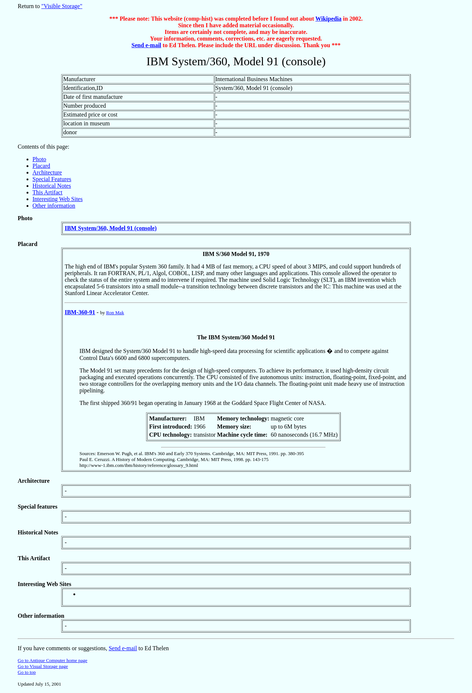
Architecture (47, 172)
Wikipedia (328, 18)
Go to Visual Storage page (43, 666)
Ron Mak (115, 312)
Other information (53, 205)
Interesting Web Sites (57, 199)
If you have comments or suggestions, (63, 648)
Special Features (51, 179)
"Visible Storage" (61, 6)
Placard (41, 166)
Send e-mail (146, 45)
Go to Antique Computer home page (52, 660)
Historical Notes (51, 186)
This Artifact (47, 192)
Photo (39, 159)
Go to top (27, 672)
